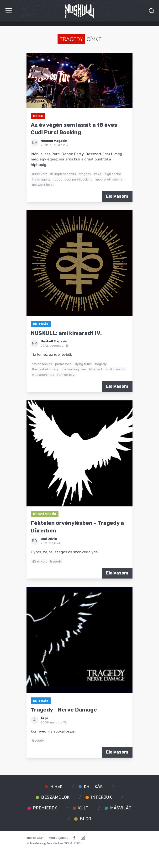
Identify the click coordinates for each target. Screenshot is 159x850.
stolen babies (42, 364)
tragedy (85, 174)
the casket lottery (45, 369)
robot (57, 179)
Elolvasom (117, 196)
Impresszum (35, 837)
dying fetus (83, 364)
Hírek (38, 116)
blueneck (96, 369)
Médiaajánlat (58, 837)
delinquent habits (63, 174)
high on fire (113, 174)
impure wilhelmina (108, 179)
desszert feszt (42, 184)
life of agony (41, 179)
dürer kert (39, 174)
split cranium (115, 369)
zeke (97, 174)
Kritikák (40, 324)
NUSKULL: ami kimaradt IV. (66, 333)
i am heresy (65, 375)
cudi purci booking (78, 179)
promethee (63, 364)
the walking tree (74, 369)
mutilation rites (43, 375)
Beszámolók (44, 514)
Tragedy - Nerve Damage (64, 710)
